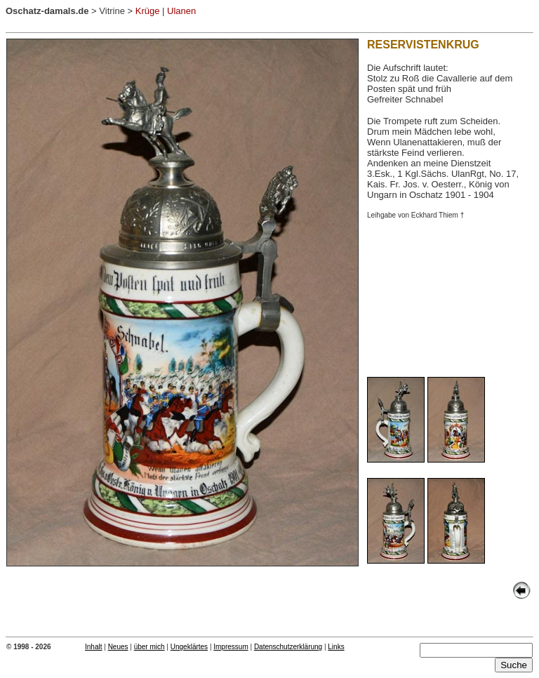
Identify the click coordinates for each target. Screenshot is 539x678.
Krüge (147, 11)
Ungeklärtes (189, 647)
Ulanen (183, 11)
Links (336, 647)
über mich (149, 647)
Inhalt (93, 647)
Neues (118, 647)
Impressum (230, 647)
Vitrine (112, 11)
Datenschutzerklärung (288, 647)
